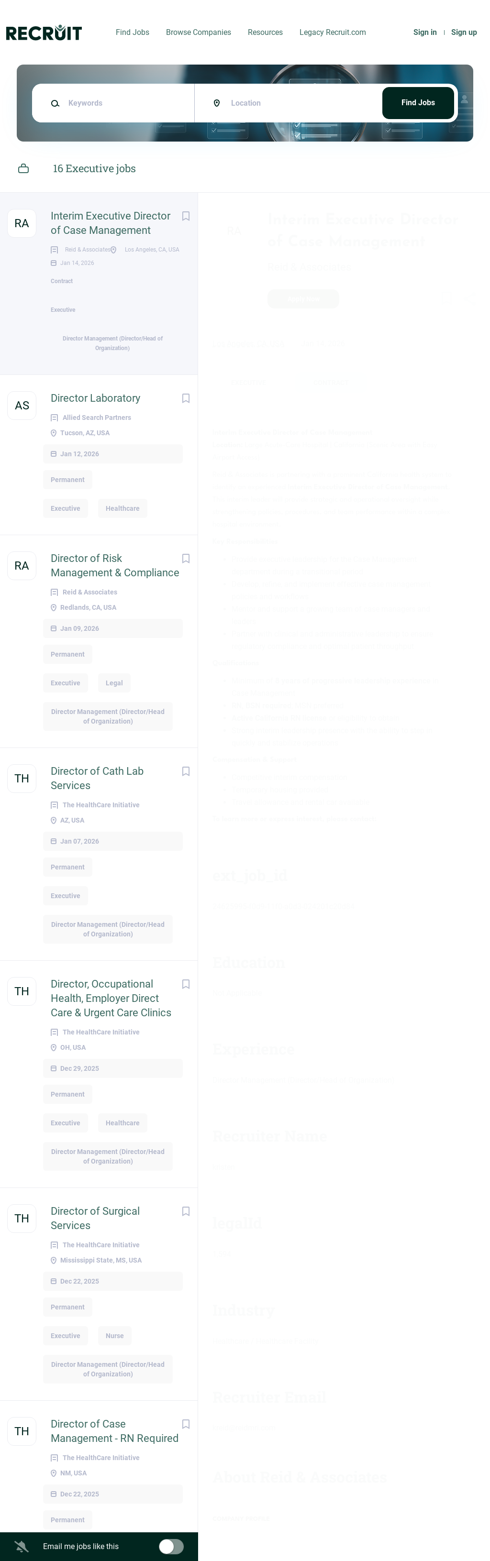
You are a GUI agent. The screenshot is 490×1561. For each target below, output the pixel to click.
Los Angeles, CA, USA (248, 343)
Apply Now (304, 299)
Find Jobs (132, 32)
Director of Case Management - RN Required (114, 1462)
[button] (469, 300)
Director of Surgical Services (95, 1249)
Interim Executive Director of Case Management (110, 223)
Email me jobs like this (81, 1546)
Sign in (425, 32)
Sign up (464, 32)
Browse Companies (198, 32)
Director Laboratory (95, 429)
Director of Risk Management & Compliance (115, 596)
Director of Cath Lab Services (97, 809)
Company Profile (241, 1519)
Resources (265, 32)
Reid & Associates (309, 267)
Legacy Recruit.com (333, 32)
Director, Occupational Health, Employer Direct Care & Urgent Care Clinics (111, 1029)
